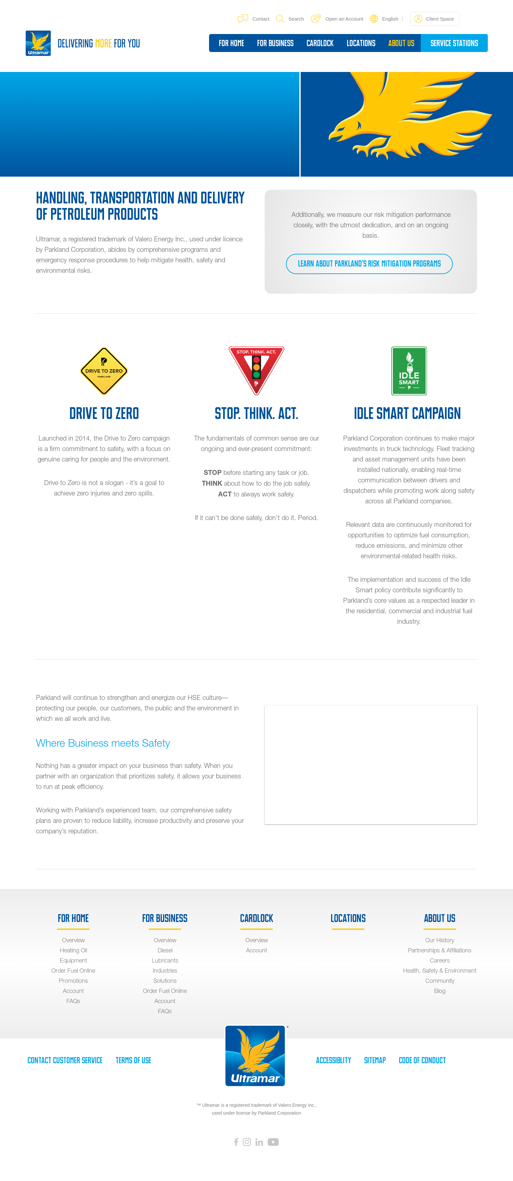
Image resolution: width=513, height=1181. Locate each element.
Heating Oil (73, 950)
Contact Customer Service (64, 1060)
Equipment (73, 960)
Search (289, 18)
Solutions (165, 980)
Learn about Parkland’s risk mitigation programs (369, 264)
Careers (440, 960)
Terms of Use (133, 1060)
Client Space (433, 18)
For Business (274, 43)
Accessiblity (333, 1060)
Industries (165, 970)
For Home (230, 43)
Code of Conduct (422, 1060)
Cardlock (319, 43)
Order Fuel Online (73, 970)
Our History (439, 940)
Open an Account (336, 18)
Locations (360, 43)
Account (73, 990)
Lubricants (165, 960)
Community (439, 980)
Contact (253, 18)
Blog (440, 990)
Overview (73, 940)
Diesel (165, 950)
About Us (400, 43)
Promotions (73, 980)
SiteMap (375, 1060)
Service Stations (453, 43)
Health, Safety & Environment (439, 970)
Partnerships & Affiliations (439, 950)
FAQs (73, 1001)
